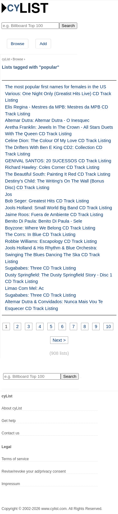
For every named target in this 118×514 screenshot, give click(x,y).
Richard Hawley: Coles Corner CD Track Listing (52, 167)
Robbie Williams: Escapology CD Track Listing (51, 241)
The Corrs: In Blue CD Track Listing (40, 234)
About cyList (12, 408)
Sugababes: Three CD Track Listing (40, 268)
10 (108, 326)
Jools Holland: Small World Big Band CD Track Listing (58, 207)
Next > (59, 340)
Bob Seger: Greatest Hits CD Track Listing (47, 200)
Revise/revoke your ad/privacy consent (34, 471)
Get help (9, 421)
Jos (8, 194)
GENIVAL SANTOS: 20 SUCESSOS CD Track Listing (58, 160)
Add (43, 43)
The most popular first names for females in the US (55, 86)
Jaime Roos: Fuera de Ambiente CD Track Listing (54, 214)
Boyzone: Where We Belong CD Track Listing (50, 227)
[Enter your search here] (30, 25)
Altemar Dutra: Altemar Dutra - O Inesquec (47, 120)
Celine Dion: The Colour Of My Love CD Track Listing (58, 140)
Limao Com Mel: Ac (24, 288)
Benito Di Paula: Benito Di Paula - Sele (43, 221)
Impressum (11, 484)
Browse (17, 43)
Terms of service (15, 459)
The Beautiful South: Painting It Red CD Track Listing (57, 174)
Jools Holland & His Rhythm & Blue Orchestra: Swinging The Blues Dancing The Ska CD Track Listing (52, 254)
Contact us (10, 433)
